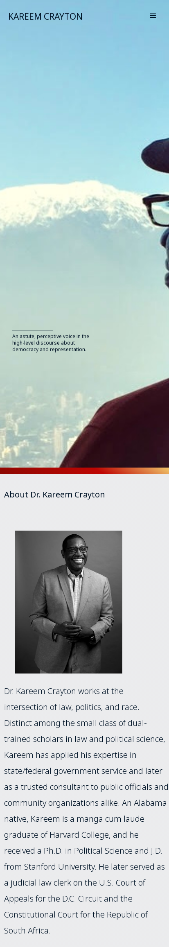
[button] (153, 15)
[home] (41, 16)
